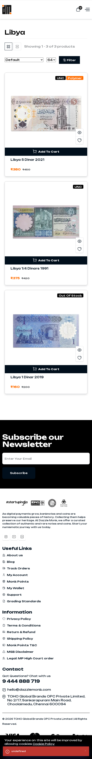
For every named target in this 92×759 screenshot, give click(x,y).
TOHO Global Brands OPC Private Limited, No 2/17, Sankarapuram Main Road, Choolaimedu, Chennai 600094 (46, 700)
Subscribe (19, 473)
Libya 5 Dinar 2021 (27, 160)
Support (12, 594)
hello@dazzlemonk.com (29, 689)
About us (12, 555)
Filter (69, 60)
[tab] (8, 46)
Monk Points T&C (19, 645)
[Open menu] (87, 9)
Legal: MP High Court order (28, 658)
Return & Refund (18, 632)
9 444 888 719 (21, 681)
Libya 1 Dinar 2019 (27, 377)
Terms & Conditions (21, 625)
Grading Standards (21, 601)
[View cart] (78, 9)
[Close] (85, 750)
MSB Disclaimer (18, 651)
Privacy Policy (16, 618)
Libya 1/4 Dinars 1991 (29, 268)
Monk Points (15, 581)
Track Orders (16, 568)
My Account (15, 575)
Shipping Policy (17, 638)
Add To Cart (46, 151)
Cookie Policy (44, 743)
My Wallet (13, 588)
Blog (8, 561)
